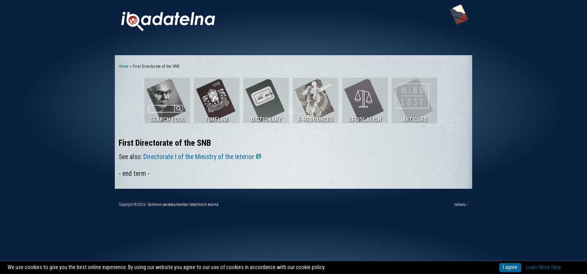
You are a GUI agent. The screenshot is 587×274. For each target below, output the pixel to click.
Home (124, 66)
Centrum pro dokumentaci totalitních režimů (183, 204)
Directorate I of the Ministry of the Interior (202, 157)
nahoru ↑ (461, 204)
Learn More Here (543, 267)
